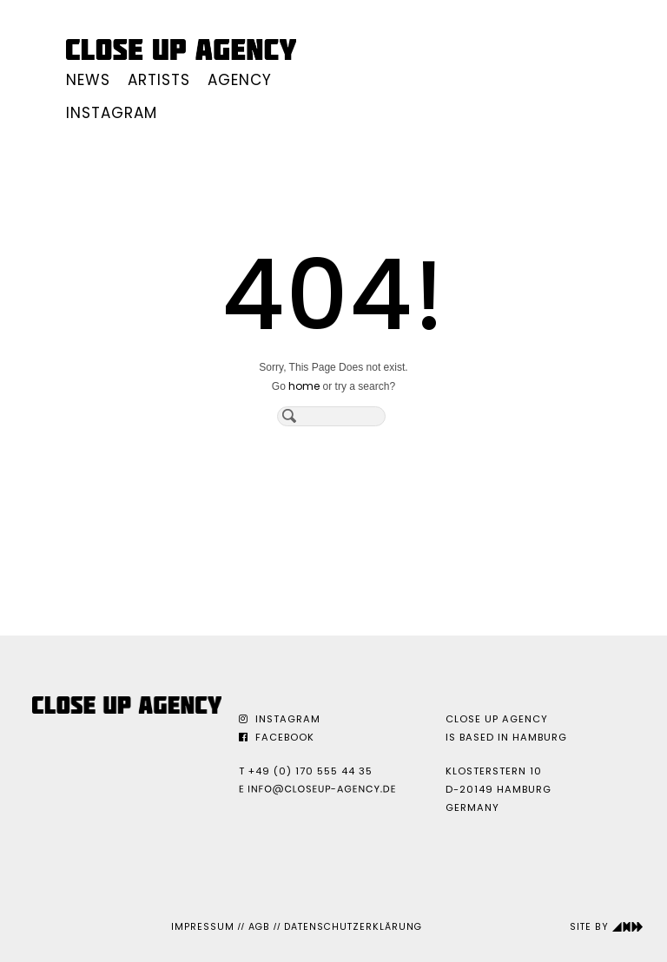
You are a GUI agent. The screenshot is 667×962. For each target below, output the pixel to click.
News (88, 79)
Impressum (202, 926)
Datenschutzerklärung (353, 926)
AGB (259, 926)
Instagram (111, 112)
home (304, 386)
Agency (240, 79)
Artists (159, 79)
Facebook (276, 737)
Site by (607, 926)
